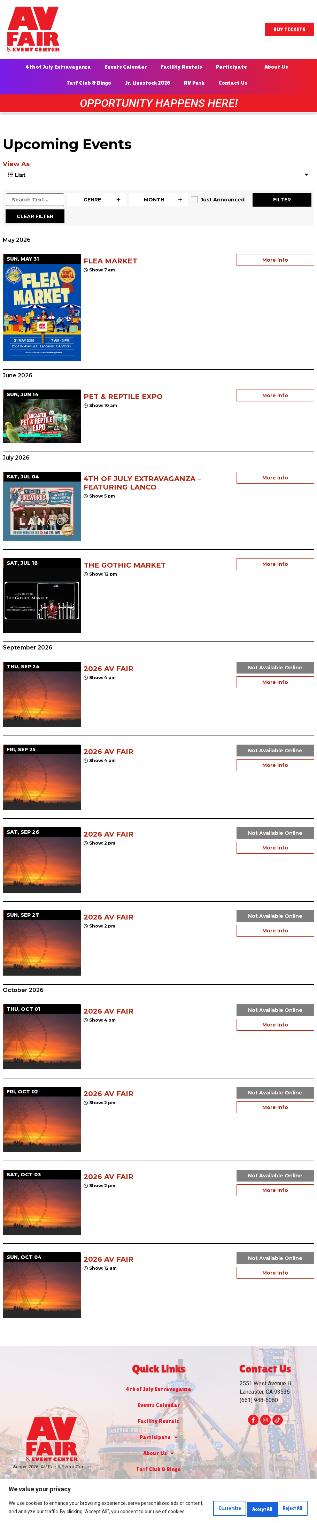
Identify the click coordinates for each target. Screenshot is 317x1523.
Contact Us (234, 82)
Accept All (286, 1504)
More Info (275, 260)
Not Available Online (275, 667)
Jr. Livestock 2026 (147, 82)
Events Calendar (126, 66)
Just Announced (223, 200)
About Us (278, 66)
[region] (158, 1498)
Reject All (241, 1504)
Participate (233, 66)
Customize (195, 1504)
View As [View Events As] (16, 164)
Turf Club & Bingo (89, 82)
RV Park (194, 82)
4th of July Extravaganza (58, 66)
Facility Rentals (181, 66)
